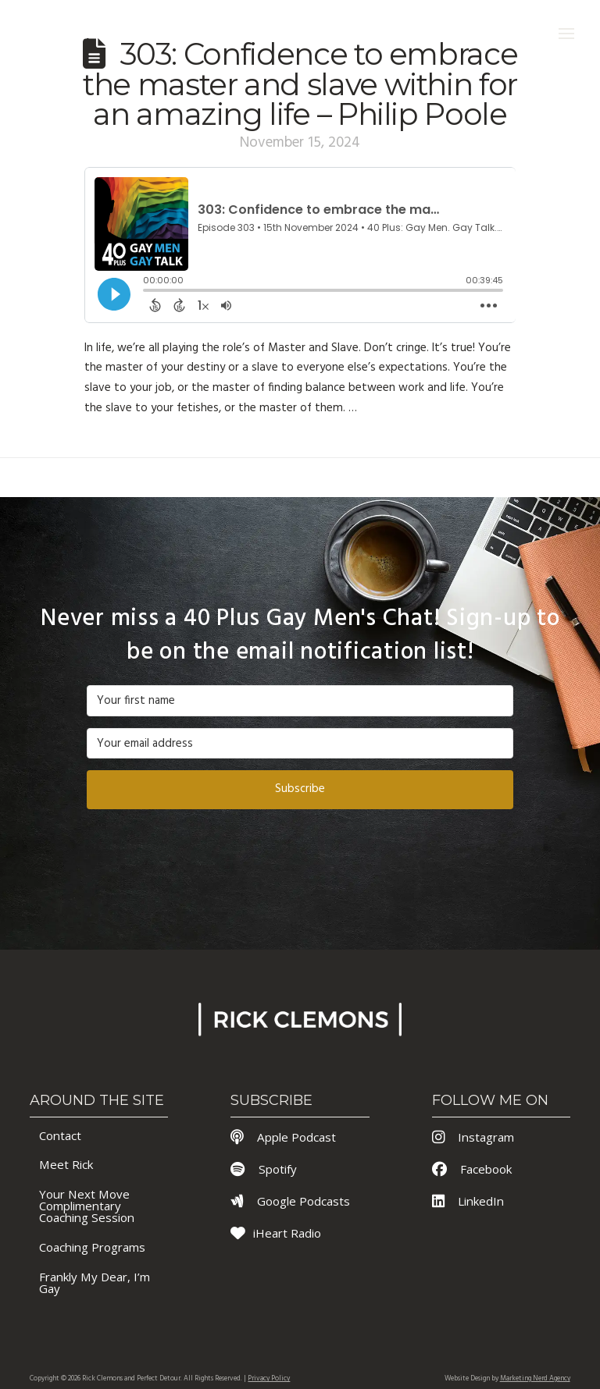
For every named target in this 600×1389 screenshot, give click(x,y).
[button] (566, 33)
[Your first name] (300, 700)
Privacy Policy (269, 1378)
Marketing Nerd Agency (535, 1378)
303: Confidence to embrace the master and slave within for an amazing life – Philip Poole (300, 84)
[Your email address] (300, 743)
